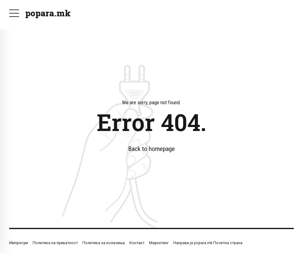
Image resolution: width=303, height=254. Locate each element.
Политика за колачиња (103, 242)
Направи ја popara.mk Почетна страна (207, 242)
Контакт (136, 242)
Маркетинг (159, 242)
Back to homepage (151, 149)
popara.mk (48, 13)
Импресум (18, 242)
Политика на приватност (55, 242)
